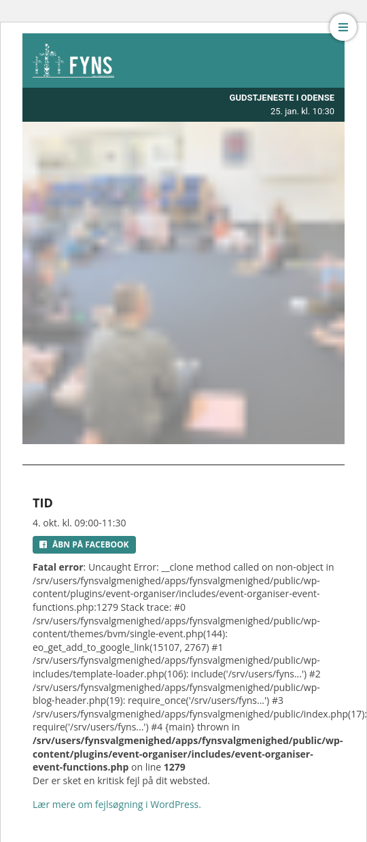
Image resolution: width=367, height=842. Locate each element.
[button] (343, 27)
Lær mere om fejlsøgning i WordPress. (117, 804)
